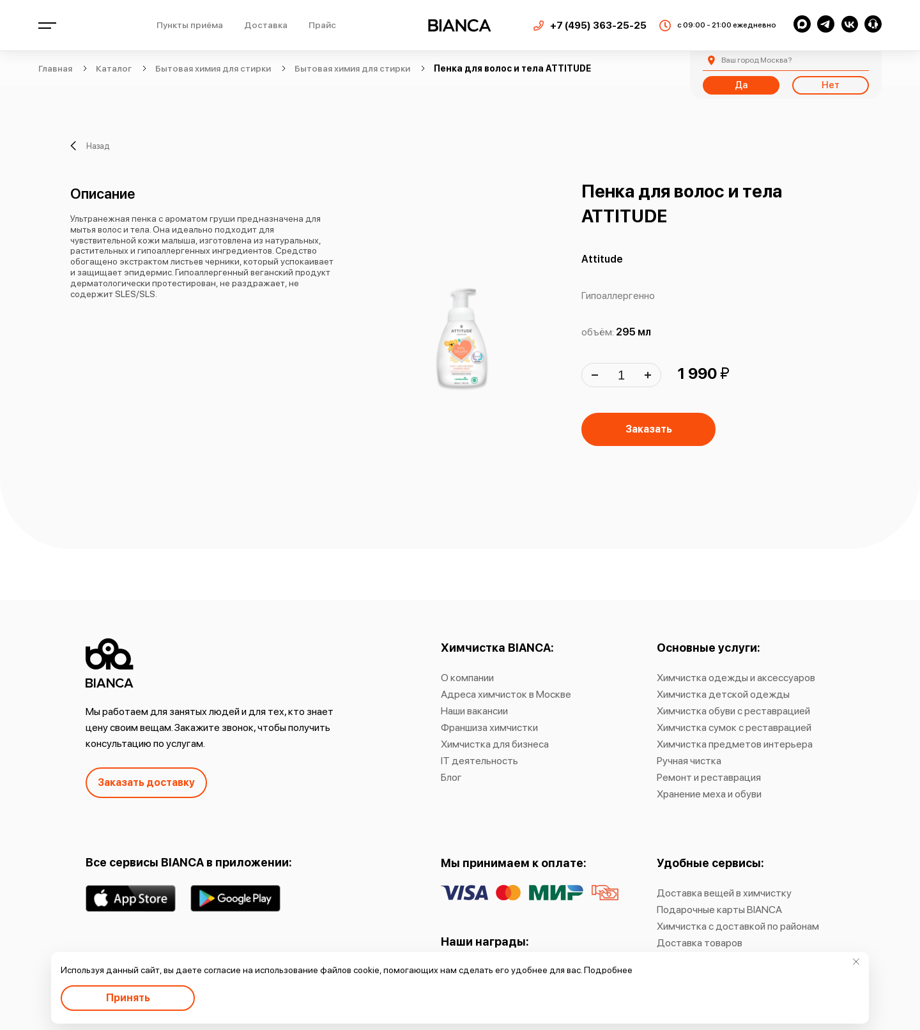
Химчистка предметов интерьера (735, 744)
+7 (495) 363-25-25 (598, 25)
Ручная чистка (689, 761)
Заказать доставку (146, 782)
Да (741, 85)
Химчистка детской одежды (723, 694)
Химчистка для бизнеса (495, 744)
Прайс (322, 25)
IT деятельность (479, 761)
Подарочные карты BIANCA (719, 909)
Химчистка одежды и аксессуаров (736, 678)
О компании (467, 678)
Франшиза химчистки (489, 727)
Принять (128, 998)
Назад (89, 145)
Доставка (266, 25)
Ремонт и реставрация (709, 777)
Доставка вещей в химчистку (724, 893)
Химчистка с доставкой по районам (738, 926)
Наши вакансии (474, 711)
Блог (451, 777)
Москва (756, 60)
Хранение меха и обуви (709, 794)
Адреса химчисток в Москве (506, 694)
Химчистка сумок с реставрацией (734, 727)
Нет (830, 85)
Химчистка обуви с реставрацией (733, 711)
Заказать (648, 429)
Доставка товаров (699, 943)
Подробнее (608, 970)
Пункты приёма (190, 25)
